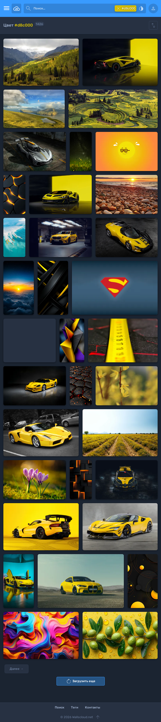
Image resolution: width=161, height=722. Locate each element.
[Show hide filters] (153, 25)
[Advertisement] (29, 340)
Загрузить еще (80, 681)
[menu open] (6, 8)
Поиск (59, 707)
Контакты (92, 707)
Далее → (16, 669)
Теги (74, 707)
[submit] (28, 8)
